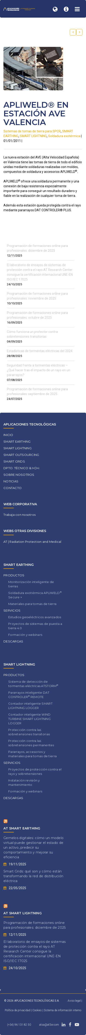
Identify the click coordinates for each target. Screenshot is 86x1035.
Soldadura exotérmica (64, 136)
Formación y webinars (25, 635)
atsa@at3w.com (49, 1024)
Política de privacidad (18, 1010)
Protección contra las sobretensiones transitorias (29, 732)
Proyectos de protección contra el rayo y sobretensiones (35, 772)
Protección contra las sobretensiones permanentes (31, 743)
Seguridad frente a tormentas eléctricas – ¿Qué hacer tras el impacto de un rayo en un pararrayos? (38, 370)
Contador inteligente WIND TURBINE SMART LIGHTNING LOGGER (29, 719)
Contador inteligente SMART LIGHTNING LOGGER (30, 706)
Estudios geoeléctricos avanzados (34, 617)
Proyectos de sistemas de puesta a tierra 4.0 (35, 626)
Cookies (37, 1010)
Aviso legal (74, 1000)
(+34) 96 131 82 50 (19, 1024)
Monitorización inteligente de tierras (31, 584)
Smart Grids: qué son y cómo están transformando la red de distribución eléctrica (33, 876)
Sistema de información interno (62, 1010)
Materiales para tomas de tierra (32, 604)
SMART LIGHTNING (33, 136)
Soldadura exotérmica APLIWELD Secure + (34, 595)
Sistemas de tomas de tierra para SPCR (32, 131)
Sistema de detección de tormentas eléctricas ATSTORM (33, 684)
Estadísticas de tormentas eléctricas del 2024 (39, 351)
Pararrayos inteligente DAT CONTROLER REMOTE (28, 695)
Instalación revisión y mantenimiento (24, 782)
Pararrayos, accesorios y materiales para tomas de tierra (32, 754)
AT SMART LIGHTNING (22, 913)
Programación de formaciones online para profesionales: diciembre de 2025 (34, 925)
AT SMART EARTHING (21, 828)
